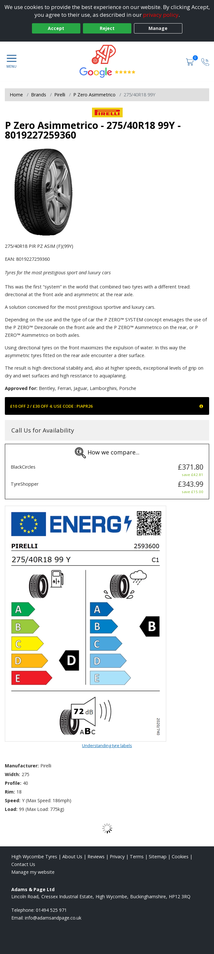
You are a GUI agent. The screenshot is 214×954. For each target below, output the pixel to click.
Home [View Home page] (16, 95)
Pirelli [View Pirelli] (59, 95)
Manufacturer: (22, 766)
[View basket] (190, 61)
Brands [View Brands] (38, 95)
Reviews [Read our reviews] (96, 856)
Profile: (13, 783)
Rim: (10, 792)
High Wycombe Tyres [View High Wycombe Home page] (34, 856)
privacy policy (160, 14)
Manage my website (33, 872)
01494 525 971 (51, 910)
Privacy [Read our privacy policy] (117, 856)
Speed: (12, 800)
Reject (107, 28)
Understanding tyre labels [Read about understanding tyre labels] (107, 745)
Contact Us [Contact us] (23, 864)
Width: (12, 774)
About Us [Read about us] (72, 856)
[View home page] (107, 54)
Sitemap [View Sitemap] (158, 856)
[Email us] (53, 918)
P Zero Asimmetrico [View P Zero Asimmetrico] (94, 95)
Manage (158, 28)
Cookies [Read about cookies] (180, 856)
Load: (11, 809)
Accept (56, 28)
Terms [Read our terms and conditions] (137, 856)
